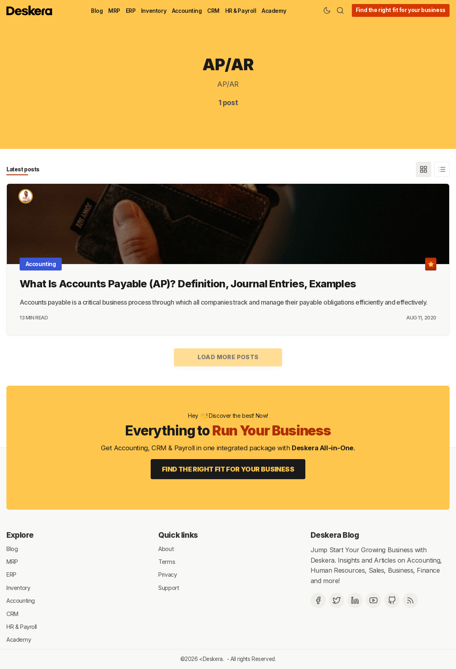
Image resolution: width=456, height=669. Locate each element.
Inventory (153, 11)
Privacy (167, 574)
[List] (442, 169)
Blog (97, 11)
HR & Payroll (240, 11)
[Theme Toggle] (327, 10)
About (166, 548)
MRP (114, 11)
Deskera (213, 659)
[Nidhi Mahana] (26, 196)
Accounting (187, 11)
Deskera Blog (335, 535)
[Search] (340, 10)
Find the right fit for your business (401, 10)
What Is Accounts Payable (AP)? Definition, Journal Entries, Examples (188, 283)
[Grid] (423, 169)
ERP (131, 11)
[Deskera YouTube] (373, 600)
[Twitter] (336, 600)
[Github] (392, 600)
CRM (213, 11)
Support (168, 587)
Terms (166, 561)
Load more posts (228, 357)
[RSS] (410, 600)
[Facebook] (318, 600)
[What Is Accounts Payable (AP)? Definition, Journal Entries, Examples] (228, 224)
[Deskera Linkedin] (355, 600)
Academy (274, 11)
